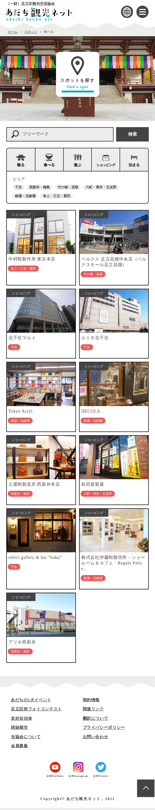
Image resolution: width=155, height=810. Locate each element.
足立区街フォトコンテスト (36, 711)
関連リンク (93, 711)
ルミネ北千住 (95, 338)
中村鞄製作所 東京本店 (31, 259)
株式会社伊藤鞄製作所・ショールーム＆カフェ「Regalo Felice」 (113, 565)
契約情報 (91, 702)
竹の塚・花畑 (68, 187)
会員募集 (19, 748)
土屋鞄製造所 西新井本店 (34, 486)
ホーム (13, 31)
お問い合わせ (95, 739)
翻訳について (95, 720)
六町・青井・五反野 (101, 187)
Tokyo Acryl (20, 412)
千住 (18, 187)
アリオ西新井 (22, 644)
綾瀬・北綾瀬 (25, 196)
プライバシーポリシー (104, 729)
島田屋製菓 (92, 486)
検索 (132, 134)
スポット (30, 31)
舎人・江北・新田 (56, 196)
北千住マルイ (22, 338)
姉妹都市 (19, 729)
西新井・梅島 (39, 187)
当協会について (26, 739)
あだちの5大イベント (31, 702)
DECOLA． (93, 412)
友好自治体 (21, 720)
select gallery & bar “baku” (35, 559)
